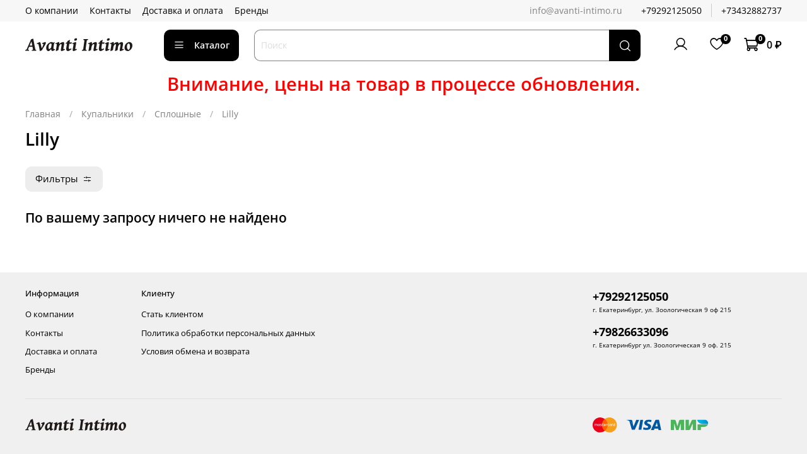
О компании (51, 10)
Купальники (107, 114)
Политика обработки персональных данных (228, 333)
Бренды (252, 10)
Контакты (110, 10)
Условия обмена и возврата (195, 351)
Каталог (201, 45)
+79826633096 (630, 331)
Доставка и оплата (182, 10)
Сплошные (177, 114)
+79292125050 (671, 10)
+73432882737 (751, 10)
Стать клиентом (172, 314)
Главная (43, 114)
